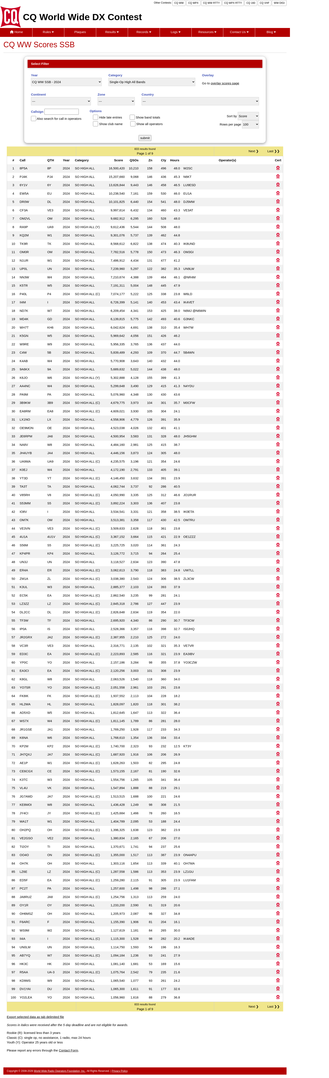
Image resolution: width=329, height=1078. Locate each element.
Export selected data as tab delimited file (35, 1017)
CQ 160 (250, 2)
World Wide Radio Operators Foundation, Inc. (60, 1071)
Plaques (80, 32)
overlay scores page (225, 83)
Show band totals (148, 117)
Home (16, 32)
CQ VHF (264, 2)
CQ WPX (193, 2)
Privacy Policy (120, 1071)
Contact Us (239, 32)
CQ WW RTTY (211, 2)
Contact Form (68, 1050)
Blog (271, 32)
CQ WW (179, 2)
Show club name (111, 124)
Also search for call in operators (59, 118)
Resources (207, 32)
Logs (175, 32)
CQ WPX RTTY (233, 2)
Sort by (232, 116)
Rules (48, 32)
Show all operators (149, 124)
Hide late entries (110, 117)
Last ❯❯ (273, 151)
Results (112, 32)
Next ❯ (254, 151)
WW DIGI (279, 2)
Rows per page (230, 124)
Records (143, 32)
